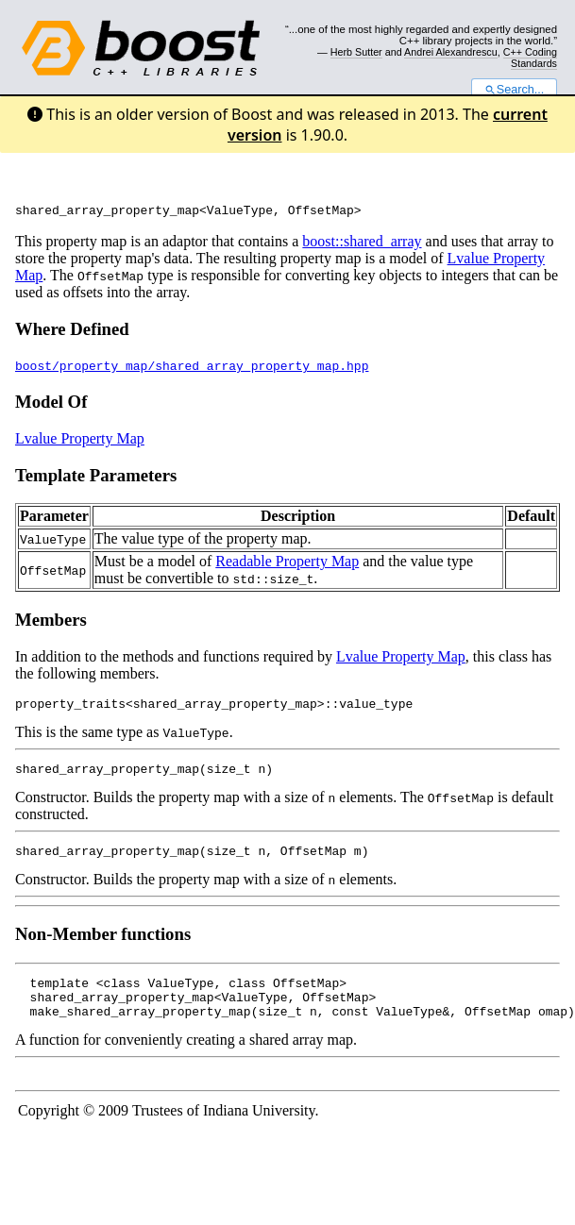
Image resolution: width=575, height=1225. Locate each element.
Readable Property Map (287, 564)
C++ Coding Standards (530, 57)
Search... (514, 89)
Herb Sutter (356, 52)
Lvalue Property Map (79, 441)
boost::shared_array (361, 244)
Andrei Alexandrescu (451, 52)
